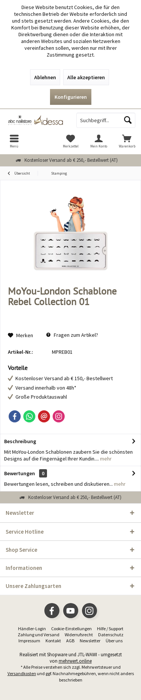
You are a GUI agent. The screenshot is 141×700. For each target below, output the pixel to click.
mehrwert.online (75, 661)
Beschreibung (20, 441)
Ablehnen (45, 77)
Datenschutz (110, 634)
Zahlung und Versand (38, 634)
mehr (105, 458)
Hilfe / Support (110, 628)
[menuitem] (14, 141)
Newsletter (90, 640)
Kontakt (53, 640)
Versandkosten (22, 673)
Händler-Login (32, 628)
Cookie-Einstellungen (71, 628)
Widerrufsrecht (79, 634)
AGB (70, 640)
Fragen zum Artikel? (72, 335)
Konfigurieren (71, 97)
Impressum (29, 640)
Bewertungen (19, 473)
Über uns (114, 640)
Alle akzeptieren (86, 77)
